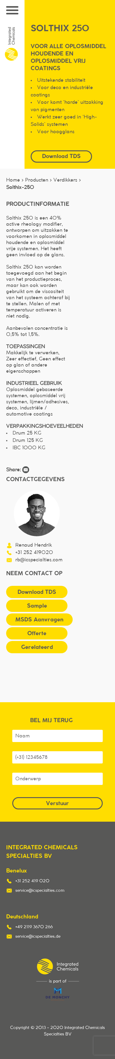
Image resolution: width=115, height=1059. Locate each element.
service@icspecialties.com (39, 890)
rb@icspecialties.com (39, 559)
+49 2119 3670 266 (34, 927)
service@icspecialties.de (37, 936)
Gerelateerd (37, 647)
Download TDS (61, 156)
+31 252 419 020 (32, 881)
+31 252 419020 (34, 552)
